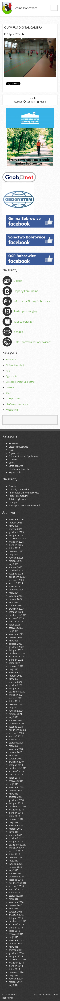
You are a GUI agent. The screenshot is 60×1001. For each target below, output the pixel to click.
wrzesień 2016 (16, 886)
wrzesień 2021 (16, 694)
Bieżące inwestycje (15, 365)
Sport (8, 392)
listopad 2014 (16, 956)
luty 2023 (13, 640)
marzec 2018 (15, 828)
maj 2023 (13, 631)
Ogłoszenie (11, 376)
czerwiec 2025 (16, 551)
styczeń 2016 (15, 911)
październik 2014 (17, 959)
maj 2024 (13, 592)
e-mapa (18, 332)
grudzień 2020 (16, 723)
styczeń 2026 (15, 528)
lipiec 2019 (14, 777)
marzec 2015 (15, 943)
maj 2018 (13, 822)
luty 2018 (13, 831)
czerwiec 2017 (16, 857)
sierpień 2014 (16, 965)
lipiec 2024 (14, 586)
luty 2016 (13, 908)
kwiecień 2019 (16, 787)
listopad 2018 (16, 803)
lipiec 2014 (14, 969)
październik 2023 (17, 615)
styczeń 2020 (15, 758)
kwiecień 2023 (16, 634)
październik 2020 (17, 729)
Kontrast (30, 101)
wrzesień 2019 (16, 771)
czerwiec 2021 (16, 704)
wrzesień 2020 (16, 733)
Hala (8, 370)
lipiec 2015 (14, 930)
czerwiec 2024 (16, 589)
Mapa (41, 101)
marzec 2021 (15, 713)
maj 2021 (13, 707)
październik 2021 (17, 691)
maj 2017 (13, 860)
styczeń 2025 (15, 567)
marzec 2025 (15, 560)
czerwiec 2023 (16, 627)
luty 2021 (13, 717)
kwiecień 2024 (16, 595)
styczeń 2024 (15, 605)
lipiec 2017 (14, 854)
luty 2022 (13, 678)
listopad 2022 (16, 650)
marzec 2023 (15, 637)
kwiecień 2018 (16, 825)
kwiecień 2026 (16, 519)
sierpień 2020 (16, 736)
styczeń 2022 (15, 682)
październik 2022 (17, 653)
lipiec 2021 (14, 701)
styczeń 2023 (15, 643)
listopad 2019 (16, 764)
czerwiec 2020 (16, 742)
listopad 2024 (16, 573)
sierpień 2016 (16, 889)
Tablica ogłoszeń (24, 321)
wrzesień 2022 (16, 656)
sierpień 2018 (16, 812)
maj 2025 (13, 554)
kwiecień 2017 (16, 863)
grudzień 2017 (16, 838)
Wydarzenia (12, 409)
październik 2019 (17, 768)
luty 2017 (13, 870)
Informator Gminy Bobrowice (32, 301)
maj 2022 (13, 669)
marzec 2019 (15, 790)
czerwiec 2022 (16, 666)
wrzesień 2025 (16, 541)
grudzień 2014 (16, 953)
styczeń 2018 (15, 835)
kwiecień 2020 (16, 749)
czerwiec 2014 (16, 972)
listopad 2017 (16, 841)
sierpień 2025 (16, 544)
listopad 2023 (16, 611)
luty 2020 (13, 755)
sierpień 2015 (16, 927)
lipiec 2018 (14, 815)
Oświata (10, 387)
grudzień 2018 (16, 800)
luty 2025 (13, 564)
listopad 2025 (16, 535)
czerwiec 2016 (16, 895)
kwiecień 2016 (16, 902)
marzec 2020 (15, 752)
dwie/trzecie (51, 994)
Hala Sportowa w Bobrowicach (33, 342)
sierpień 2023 (16, 621)
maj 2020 (13, 745)
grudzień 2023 (16, 608)
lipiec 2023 (14, 624)
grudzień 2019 (16, 761)
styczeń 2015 (15, 949)
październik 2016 (17, 882)
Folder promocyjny (25, 311)
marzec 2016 (15, 905)
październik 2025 (17, 538)
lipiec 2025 (14, 548)
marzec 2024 (15, 599)
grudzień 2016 (16, 876)
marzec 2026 (15, 522)
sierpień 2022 (16, 659)
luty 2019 (13, 793)
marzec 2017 (15, 867)
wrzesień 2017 (16, 847)
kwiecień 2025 (16, 557)
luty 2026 (13, 525)
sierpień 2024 (16, 583)
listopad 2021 (16, 688)
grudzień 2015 (16, 914)
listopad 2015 (16, 918)
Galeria (18, 281)
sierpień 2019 (16, 774)
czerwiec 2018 (16, 819)
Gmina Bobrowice (25, 8)
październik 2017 (17, 844)
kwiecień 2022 (16, 672)
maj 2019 (13, 784)
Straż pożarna (13, 398)
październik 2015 (17, 921)
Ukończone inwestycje (17, 404)
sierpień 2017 (16, 851)
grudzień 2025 (16, 532)
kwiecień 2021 (16, 710)
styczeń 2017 (15, 873)
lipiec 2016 (14, 892)
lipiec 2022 (14, 662)
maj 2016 (13, 898)
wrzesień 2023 (16, 618)
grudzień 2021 (16, 685)
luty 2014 (13, 984)
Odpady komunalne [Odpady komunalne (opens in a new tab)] (26, 291)
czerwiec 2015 (16, 933)
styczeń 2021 (15, 720)
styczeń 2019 (15, 796)
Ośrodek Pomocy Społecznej (20, 381)
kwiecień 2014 (16, 978)
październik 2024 (17, 576)
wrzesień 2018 (16, 809)
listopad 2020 (16, 726)
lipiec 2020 (14, 739)
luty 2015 (13, 946)
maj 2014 (13, 975)
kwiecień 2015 (16, 940)
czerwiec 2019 (16, 780)
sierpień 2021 (16, 697)
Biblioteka (11, 359)
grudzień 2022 (16, 646)
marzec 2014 (15, 981)
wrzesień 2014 (16, 962)
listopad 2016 (16, 879)
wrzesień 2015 (16, 924)
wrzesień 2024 (16, 579)
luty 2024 (13, 602)
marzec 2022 (15, 675)
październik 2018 (17, 806)
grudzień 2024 (16, 570)
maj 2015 (13, 937)
